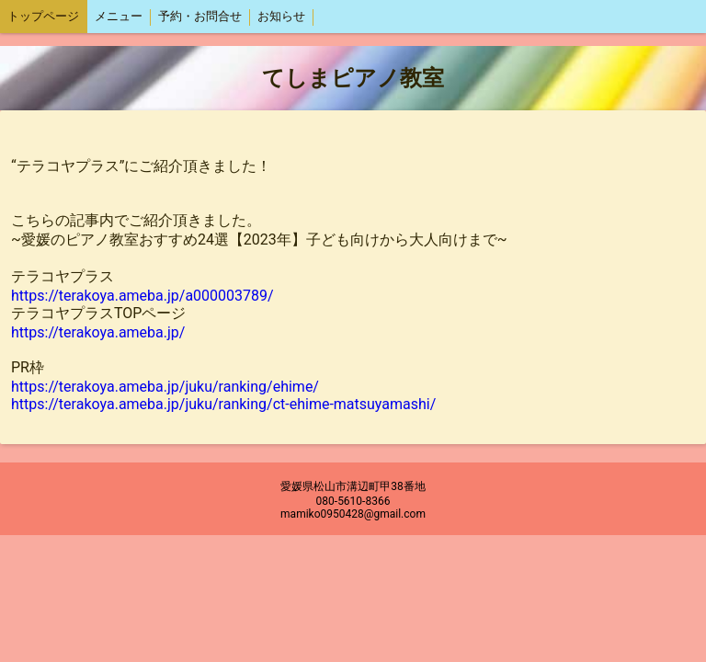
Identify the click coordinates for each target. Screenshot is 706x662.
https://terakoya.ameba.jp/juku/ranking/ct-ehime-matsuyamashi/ (223, 404)
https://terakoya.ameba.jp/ (98, 332)
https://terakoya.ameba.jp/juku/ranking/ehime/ (165, 386)
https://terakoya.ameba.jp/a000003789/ (142, 295)
